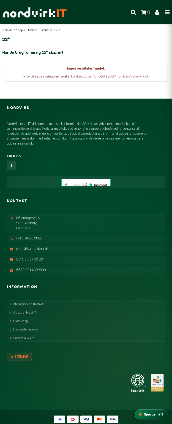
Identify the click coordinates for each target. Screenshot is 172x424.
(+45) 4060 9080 (29, 238)
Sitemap (21, 356)
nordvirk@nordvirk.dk (32, 249)
